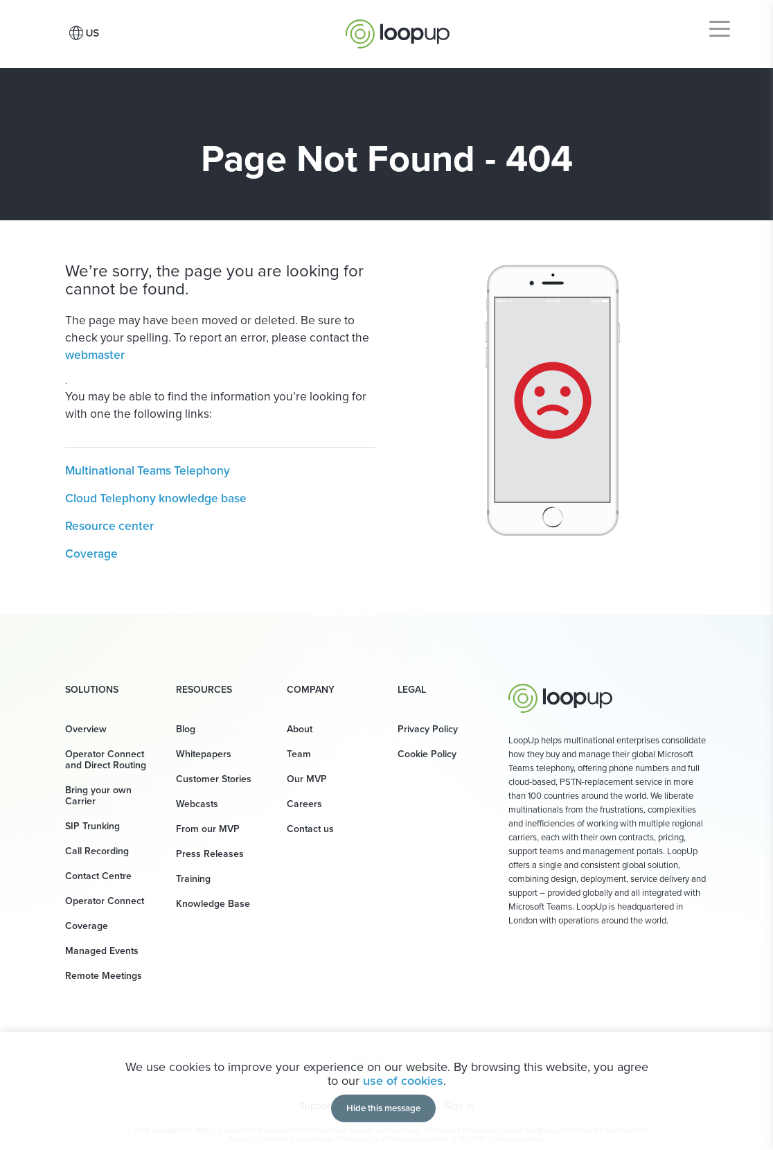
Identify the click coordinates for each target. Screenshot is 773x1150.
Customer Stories (213, 779)
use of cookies (403, 1081)
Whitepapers (203, 754)
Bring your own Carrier (98, 795)
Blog (185, 729)
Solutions (91, 690)
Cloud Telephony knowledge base (156, 498)
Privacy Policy (428, 729)
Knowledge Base (213, 903)
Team (299, 754)
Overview (86, 729)
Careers (304, 804)
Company (311, 690)
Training (193, 879)
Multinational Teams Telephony (147, 470)
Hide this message (383, 1108)
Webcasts (197, 804)
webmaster (95, 355)
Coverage (91, 554)
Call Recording (97, 851)
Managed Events (102, 951)
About (299, 729)
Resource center (109, 526)
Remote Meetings (103, 975)
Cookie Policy (427, 754)
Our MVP (307, 779)
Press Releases (210, 854)
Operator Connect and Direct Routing (105, 759)
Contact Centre (98, 876)
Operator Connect (104, 901)
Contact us (310, 829)
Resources (204, 690)
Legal (412, 690)
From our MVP (208, 829)
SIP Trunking (92, 826)
